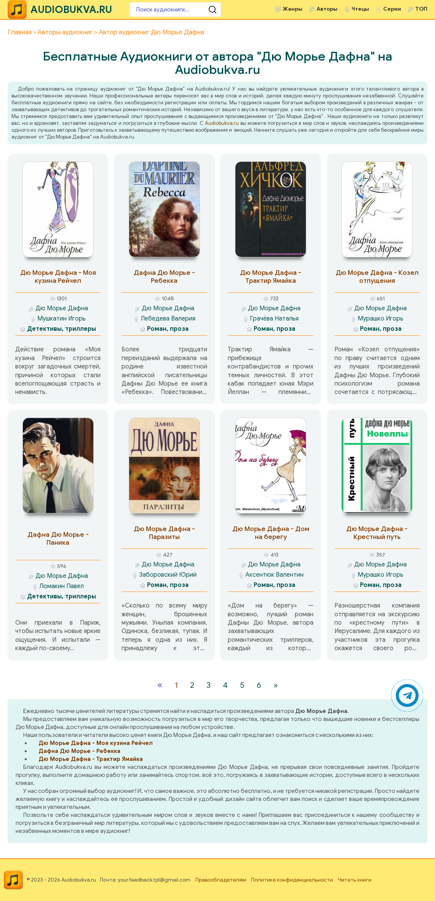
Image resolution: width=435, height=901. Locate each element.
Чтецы (360, 9)
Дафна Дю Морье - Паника (58, 539)
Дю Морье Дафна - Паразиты (164, 533)
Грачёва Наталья (274, 318)
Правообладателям (220, 880)
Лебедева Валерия (168, 318)
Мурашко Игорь (380, 318)
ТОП (421, 9)
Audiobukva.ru (222, 123)
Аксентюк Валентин (274, 575)
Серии (392, 9)
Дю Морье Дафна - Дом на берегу (270, 533)
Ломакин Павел (61, 586)
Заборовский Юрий (168, 575)
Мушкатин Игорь (61, 318)
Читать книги (354, 880)
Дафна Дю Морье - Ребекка (164, 277)
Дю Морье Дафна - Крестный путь (377, 533)
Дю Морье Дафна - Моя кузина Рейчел (58, 277)
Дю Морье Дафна (61, 308)
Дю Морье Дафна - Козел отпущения (377, 277)
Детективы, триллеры (61, 329)
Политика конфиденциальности (292, 880)
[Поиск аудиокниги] (175, 9)
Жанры (292, 9)
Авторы (327, 9)
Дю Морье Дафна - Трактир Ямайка (270, 277)
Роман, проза (168, 329)
